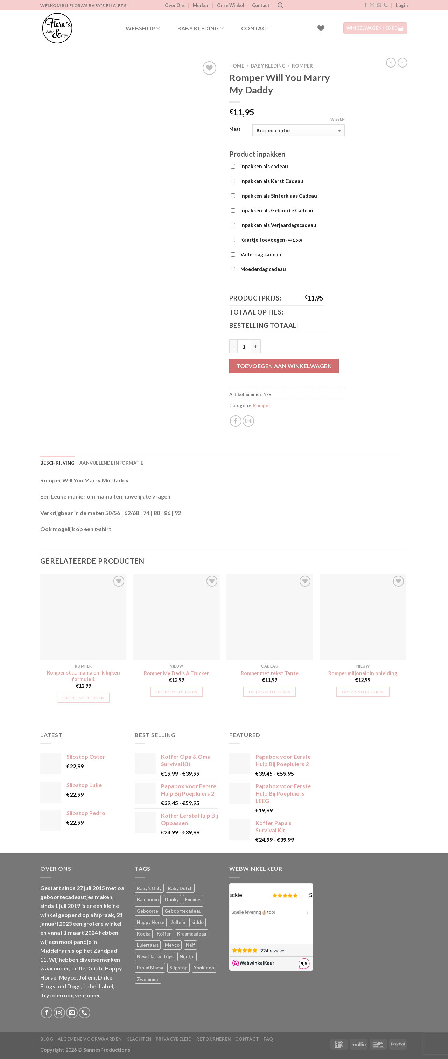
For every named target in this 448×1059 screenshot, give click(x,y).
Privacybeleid (174, 1039)
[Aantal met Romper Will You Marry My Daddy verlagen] (233, 346)
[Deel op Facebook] (235, 421)
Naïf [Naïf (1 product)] (190, 945)
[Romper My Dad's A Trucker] (176, 617)
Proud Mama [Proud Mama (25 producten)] (150, 967)
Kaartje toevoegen (271, 240)
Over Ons (175, 5)
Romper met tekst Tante (270, 673)
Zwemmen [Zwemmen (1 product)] (148, 979)
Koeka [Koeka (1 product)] (143, 934)
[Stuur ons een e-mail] (379, 5)
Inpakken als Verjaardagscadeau (278, 225)
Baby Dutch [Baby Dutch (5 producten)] (180, 888)
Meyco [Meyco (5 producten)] (172, 945)
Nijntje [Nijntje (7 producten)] (187, 956)
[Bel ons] (386, 5)
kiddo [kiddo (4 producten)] (197, 922)
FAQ (268, 1039)
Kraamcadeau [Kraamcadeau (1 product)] (191, 934)
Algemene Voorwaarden (90, 1039)
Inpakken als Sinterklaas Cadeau (278, 196)
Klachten (139, 1039)
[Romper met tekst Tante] (269, 617)
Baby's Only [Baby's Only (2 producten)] (149, 888)
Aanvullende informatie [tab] (111, 463)
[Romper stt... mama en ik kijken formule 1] (83, 617)
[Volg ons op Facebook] (365, 5)
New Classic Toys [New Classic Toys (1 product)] (155, 956)
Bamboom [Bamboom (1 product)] (148, 899)
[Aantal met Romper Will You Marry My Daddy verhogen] (256, 346)
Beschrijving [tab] (57, 463)
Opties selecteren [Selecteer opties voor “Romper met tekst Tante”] (270, 692)
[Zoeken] (280, 5)
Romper (302, 66)
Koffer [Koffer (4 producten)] (164, 934)
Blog (46, 1039)
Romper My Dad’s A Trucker (176, 673)
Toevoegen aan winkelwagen (284, 365)
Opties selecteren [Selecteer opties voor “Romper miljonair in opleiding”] (363, 692)
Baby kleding (200, 28)
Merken (201, 5)
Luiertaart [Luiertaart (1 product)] (148, 945)
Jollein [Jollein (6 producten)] (178, 922)
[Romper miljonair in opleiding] (363, 617)
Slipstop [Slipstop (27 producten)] (178, 967)
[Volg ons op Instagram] (372, 5)
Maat (234, 129)
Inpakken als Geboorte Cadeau (276, 210)
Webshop (143, 28)
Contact (261, 5)
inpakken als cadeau (264, 166)
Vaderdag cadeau (260, 254)
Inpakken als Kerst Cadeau (271, 181)
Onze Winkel (230, 5)
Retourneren (213, 1039)
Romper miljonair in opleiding (362, 673)
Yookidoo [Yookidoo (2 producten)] (204, 967)
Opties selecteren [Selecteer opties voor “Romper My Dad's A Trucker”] (176, 692)
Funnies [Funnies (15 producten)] (193, 899)
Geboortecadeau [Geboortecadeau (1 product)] (182, 911)
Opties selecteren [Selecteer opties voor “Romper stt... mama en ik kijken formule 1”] (83, 698)
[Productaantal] (244, 346)
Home (236, 66)
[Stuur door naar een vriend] (248, 421)
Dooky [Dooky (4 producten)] (172, 899)
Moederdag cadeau (263, 269)
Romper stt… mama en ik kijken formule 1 (83, 676)
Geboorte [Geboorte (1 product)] (147, 911)
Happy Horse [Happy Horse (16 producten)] (150, 922)
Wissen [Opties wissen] (337, 119)
